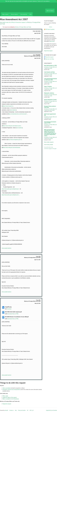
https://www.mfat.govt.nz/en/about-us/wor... (12, 125)
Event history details (48, 144)
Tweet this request (49, 57)
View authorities (23, 14)
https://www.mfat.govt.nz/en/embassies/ (11, 147)
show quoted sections (6, 248)
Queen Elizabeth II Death (50, 99)
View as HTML (15, 313)
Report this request (48, 50)
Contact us (11, 410)
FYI (8, 9)
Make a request (5, 14)
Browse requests (14, 14)
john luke (49, 118)
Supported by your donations (51, 410)
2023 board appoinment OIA (50, 114)
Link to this (39, 49)
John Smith (2, 22)
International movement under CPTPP (50, 122)
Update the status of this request (9, 397)
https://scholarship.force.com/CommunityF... (17, 113)
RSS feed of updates (49, 29)
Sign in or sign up (50, 10)
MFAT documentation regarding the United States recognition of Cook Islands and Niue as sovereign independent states (50, 132)
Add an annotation (6, 388)
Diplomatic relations (49, 93)
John (49, 125)
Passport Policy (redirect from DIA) (50, 106)
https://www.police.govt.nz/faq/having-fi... (11, 188)
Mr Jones (49, 102)
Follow (50, 27)
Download (9, 308)
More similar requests (49, 142)
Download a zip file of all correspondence (11, 389)
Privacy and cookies (22, 410)
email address (13, 110)
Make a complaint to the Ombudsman (10, 398)
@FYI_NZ (32, 410)
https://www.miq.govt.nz (8, 106)
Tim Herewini (50, 138)
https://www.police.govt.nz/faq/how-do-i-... (11, 194)
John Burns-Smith (51, 110)
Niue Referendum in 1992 (50, 65)
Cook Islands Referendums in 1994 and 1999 (50, 79)
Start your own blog (49, 59)
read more (52, 41)
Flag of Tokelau (48, 86)
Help (30, 14)
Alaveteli (6, 410)
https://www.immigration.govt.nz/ (15, 139)
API (27, 410)
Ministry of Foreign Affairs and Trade (23, 27)
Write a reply (5, 395)
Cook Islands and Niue (49, 72)
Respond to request (6, 403)
